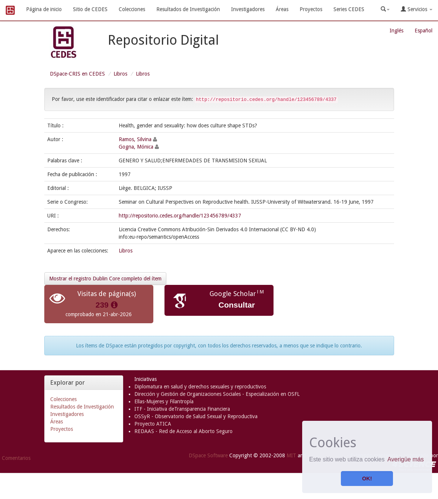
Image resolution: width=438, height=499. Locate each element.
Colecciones (132, 9)
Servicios (416, 9)
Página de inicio (44, 9)
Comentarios (16, 458)
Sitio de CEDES (90, 9)
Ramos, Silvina (135, 139)
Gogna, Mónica (136, 147)
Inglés (396, 31)
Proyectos (311, 9)
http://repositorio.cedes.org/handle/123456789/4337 (180, 216)
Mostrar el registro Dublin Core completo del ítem (105, 279)
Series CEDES (348, 9)
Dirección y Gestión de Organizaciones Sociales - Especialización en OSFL (217, 394)
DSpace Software (208, 455)
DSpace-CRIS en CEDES (77, 74)
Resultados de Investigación (188, 9)
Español (423, 31)
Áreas (282, 9)
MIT (291, 455)
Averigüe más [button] (405, 459)
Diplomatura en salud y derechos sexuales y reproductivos (200, 387)
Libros (120, 74)
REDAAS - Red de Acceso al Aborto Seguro (183, 431)
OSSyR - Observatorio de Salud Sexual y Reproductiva (196, 416)
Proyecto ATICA (152, 424)
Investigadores (248, 9)
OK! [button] (367, 478)
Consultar (236, 305)
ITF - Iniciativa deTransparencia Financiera (182, 409)
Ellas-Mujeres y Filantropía (164, 401)
